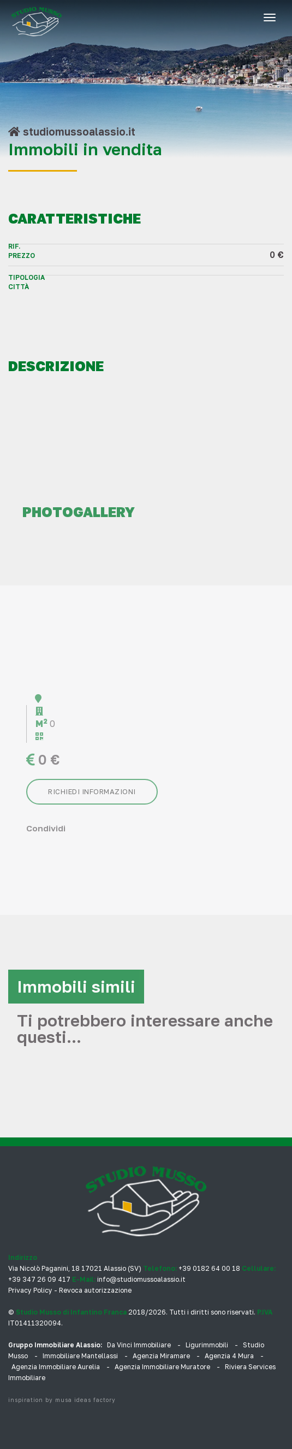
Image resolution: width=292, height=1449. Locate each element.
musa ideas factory (85, 1400)
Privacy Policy (30, 1290)
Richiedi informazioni (92, 791)
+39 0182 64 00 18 (209, 1268)
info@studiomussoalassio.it (141, 1279)
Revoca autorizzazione (95, 1290)
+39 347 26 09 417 (39, 1279)
